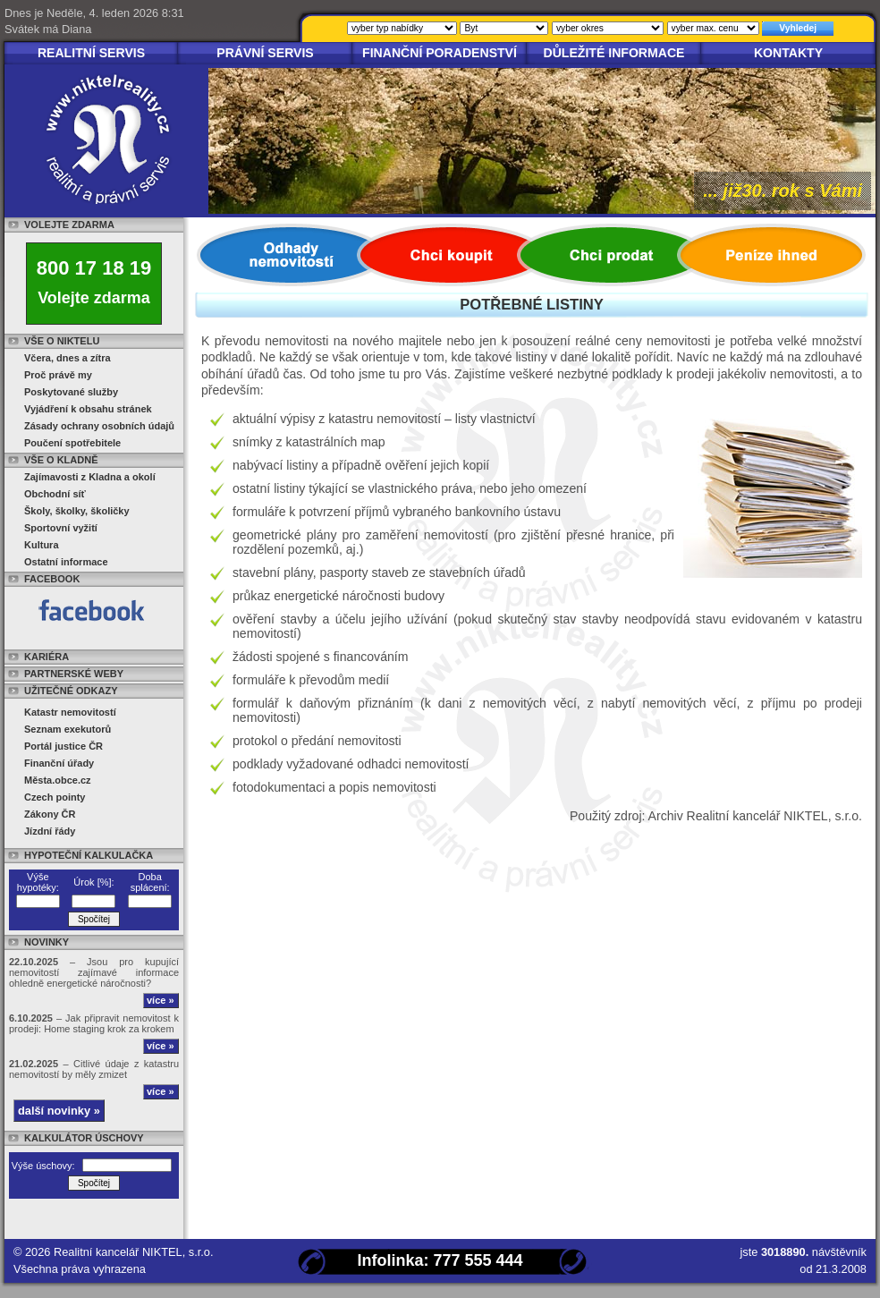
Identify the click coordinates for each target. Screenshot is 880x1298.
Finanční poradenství (439, 53)
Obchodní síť (55, 493)
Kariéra (46, 656)
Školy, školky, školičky (77, 510)
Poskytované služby (71, 391)
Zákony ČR (49, 814)
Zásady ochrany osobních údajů (99, 425)
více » (160, 1000)
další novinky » (59, 1110)
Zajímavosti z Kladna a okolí (90, 476)
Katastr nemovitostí (70, 712)
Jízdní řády (49, 831)
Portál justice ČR (63, 746)
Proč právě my (58, 374)
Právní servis (265, 53)
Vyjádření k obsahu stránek (88, 408)
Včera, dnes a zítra (67, 357)
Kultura (41, 544)
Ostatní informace (66, 561)
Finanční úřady (59, 763)
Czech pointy (54, 797)
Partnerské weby (73, 673)
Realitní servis (91, 53)
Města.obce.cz (57, 780)
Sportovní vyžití (60, 527)
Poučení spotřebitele (72, 442)
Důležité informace (614, 53)
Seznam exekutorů (67, 729)
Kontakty (788, 53)
